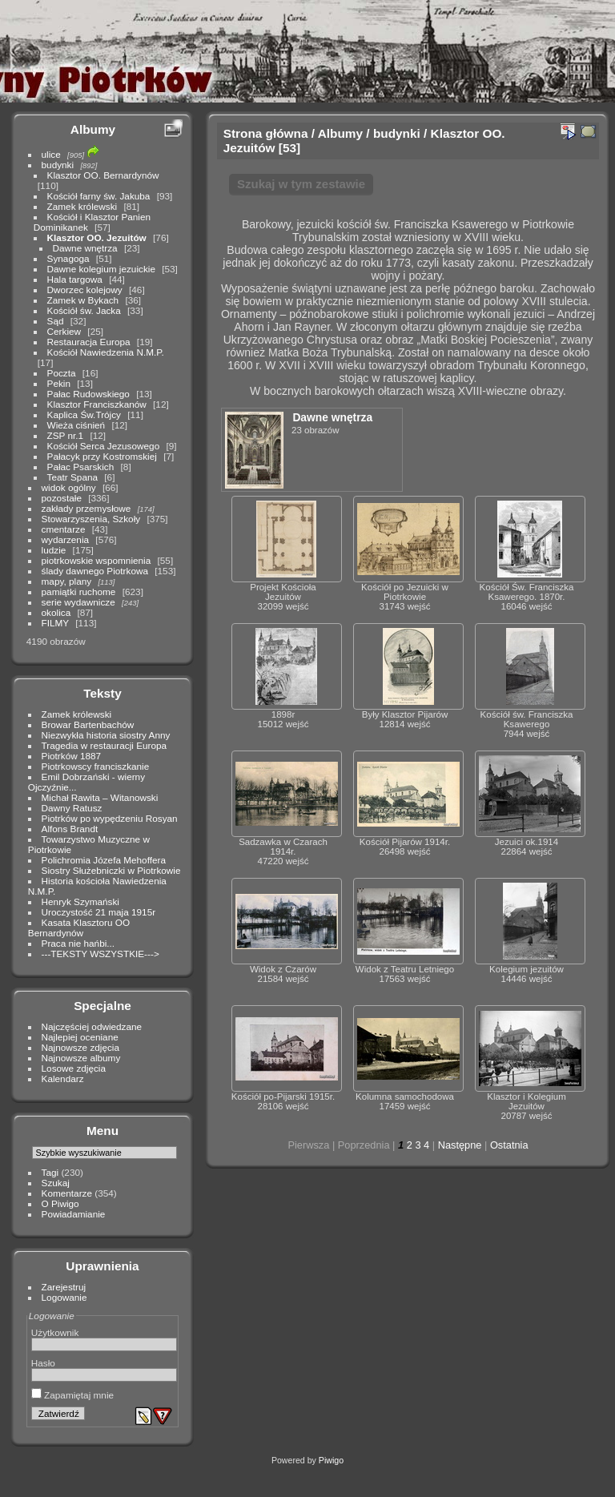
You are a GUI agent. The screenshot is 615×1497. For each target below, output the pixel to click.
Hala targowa (74, 279)
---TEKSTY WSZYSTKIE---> (100, 953)
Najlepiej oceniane (80, 1037)
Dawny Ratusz (72, 808)
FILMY (55, 623)
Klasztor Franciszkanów (97, 404)
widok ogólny (69, 487)
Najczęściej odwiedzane (92, 1026)
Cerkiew (64, 331)
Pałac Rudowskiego (88, 393)
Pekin (58, 383)
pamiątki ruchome (79, 591)
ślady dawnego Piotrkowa (95, 570)
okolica (56, 612)
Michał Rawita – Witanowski (100, 797)
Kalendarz (63, 1078)
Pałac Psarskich (81, 466)
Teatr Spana (72, 477)
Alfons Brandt (70, 828)
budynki (58, 164)
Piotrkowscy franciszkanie (96, 766)
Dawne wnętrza (85, 248)
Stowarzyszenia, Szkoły (91, 518)
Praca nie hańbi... (78, 943)
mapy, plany (67, 581)
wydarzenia (66, 539)
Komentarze (67, 1193)
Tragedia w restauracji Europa (104, 745)
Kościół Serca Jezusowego (103, 446)
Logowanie (64, 1297)
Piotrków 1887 (72, 756)
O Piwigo (60, 1203)
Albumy (92, 129)
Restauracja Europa (89, 341)
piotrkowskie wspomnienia (96, 560)
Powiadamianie (74, 1214)
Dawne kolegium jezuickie (101, 269)
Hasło (43, 1363)
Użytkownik (55, 1332)
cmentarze (64, 529)
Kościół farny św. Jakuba (99, 196)
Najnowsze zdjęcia (80, 1047)
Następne (460, 1145)
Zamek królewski (82, 206)
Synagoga (68, 258)
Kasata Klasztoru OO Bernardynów (79, 927)
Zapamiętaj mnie (72, 1395)
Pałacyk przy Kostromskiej (102, 456)
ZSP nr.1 (65, 435)
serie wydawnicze (78, 602)
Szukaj (56, 1182)
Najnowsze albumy (81, 1057)
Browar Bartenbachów (88, 724)
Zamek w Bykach (83, 300)
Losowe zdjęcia (74, 1068)
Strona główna (265, 133)
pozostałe (62, 498)
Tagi (50, 1172)
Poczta (61, 373)
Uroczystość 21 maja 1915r (99, 912)
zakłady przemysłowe (86, 508)
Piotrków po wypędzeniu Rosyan (110, 818)
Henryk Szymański (80, 901)
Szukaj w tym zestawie (301, 184)
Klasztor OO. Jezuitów (97, 237)
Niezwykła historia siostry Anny (106, 735)
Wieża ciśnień (76, 425)
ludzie (54, 550)
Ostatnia (509, 1145)
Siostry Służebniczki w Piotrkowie (111, 870)
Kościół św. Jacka (84, 310)
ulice (51, 154)
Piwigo (331, 1460)
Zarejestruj (64, 1287)
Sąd (55, 321)
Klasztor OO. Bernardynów (103, 175)
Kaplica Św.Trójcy (84, 414)
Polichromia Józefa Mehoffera (104, 860)
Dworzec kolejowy (85, 289)
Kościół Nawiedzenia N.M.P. (105, 352)
